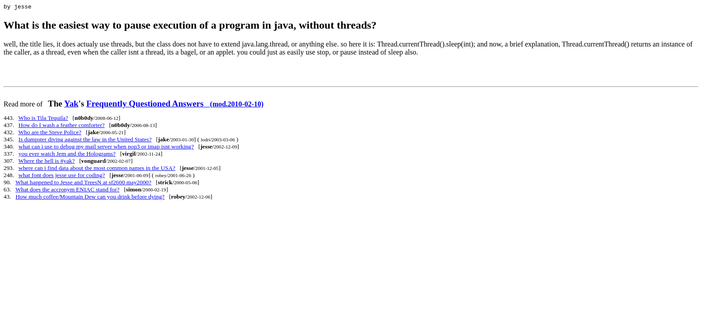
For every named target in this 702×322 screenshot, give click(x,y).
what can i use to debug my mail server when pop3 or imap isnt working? (106, 147)
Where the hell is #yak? (46, 162)
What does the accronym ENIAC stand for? (67, 190)
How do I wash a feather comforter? (61, 126)
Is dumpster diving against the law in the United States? (84, 140)
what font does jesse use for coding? (61, 176)
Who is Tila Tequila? (43, 119)
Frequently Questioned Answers (175, 105)
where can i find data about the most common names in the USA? (96, 169)
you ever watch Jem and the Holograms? (67, 155)
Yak (71, 105)
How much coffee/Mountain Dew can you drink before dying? (90, 198)
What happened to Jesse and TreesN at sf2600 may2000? (83, 183)
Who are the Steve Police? (49, 133)
